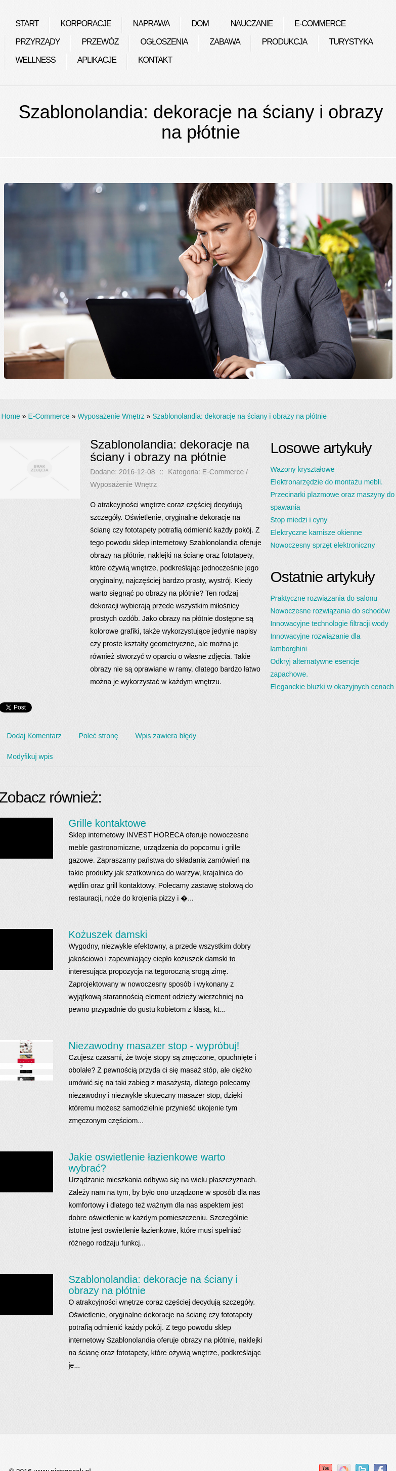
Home (11, 416)
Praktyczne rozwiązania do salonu (323, 598)
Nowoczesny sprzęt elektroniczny (322, 545)
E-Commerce (48, 416)
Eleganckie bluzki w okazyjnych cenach (331, 687)
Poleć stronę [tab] (98, 736)
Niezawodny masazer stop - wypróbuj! (153, 1045)
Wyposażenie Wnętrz (110, 416)
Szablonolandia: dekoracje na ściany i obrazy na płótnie (239, 416)
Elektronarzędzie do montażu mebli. (326, 482)
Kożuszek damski (107, 934)
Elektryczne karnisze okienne (316, 532)
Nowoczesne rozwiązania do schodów (330, 611)
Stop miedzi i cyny (298, 520)
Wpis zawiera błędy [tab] (166, 736)
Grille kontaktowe (107, 823)
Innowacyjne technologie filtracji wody (329, 623)
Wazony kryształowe (302, 469)
